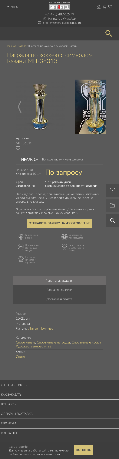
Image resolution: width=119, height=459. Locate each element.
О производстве (14, 385)
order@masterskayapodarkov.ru (62, 22)
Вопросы (8, 404)
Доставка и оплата (59, 299)
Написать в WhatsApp (62, 18)
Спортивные (25, 342)
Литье (33, 328)
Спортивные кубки (86, 342)
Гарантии (8, 423)
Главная (11, 46)
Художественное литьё (33, 346)
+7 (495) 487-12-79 (59, 14)
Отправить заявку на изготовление (59, 223)
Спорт (20, 357)
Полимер (46, 328)
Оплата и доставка (16, 413)
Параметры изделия (59, 280)
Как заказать (11, 394)
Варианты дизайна (59, 289)
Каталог (23, 46)
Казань (14, 7)
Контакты (9, 433)
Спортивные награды (53, 342)
